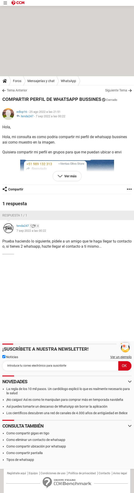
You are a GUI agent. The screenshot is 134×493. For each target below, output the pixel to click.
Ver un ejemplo (121, 357)
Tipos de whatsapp (20, 460)
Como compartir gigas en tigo (27, 433)
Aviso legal (120, 473)
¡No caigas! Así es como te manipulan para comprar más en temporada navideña (64, 400)
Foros (17, 81)
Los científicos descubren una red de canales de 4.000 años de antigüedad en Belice (66, 413)
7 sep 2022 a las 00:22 (50, 116)
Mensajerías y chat (41, 81)
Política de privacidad (82, 473)
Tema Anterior (17, 90)
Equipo (33, 473)
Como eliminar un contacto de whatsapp (35, 440)
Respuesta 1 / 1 (14, 215)
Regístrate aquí (16, 473)
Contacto (104, 473)
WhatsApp (68, 81)
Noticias (10, 357)
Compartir (15, 189)
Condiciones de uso (53, 473)
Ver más (70, 176)
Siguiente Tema (116, 90)
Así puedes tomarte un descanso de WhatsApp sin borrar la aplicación (56, 406)
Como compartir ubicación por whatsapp (36, 446)
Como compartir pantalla (24, 453)
